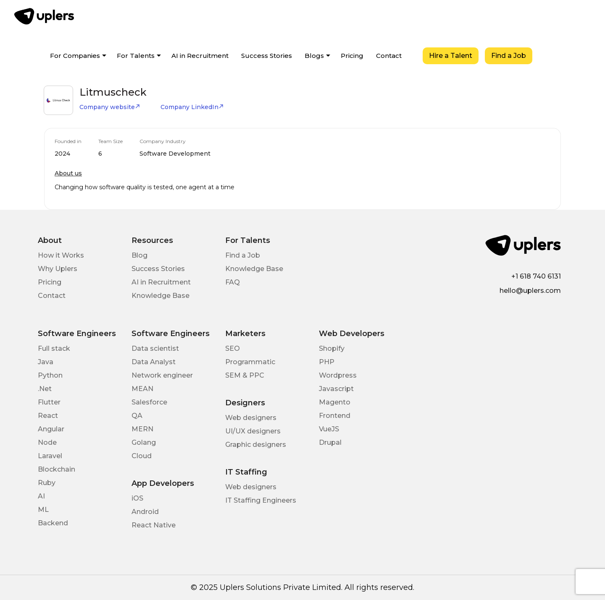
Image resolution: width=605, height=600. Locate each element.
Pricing (352, 56)
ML (43, 510)
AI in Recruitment (200, 56)
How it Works (61, 255)
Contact (389, 56)
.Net (45, 389)
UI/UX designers (253, 431)
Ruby (46, 483)
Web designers (250, 418)
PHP (326, 362)
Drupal (330, 442)
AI (41, 496)
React (48, 416)
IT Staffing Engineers (260, 500)
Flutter (49, 402)
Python (50, 375)
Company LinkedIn (192, 107)
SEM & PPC (244, 375)
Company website (109, 107)
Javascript (336, 389)
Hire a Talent (450, 56)
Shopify (332, 348)
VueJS (329, 429)
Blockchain (56, 469)
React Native (154, 525)
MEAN (142, 389)
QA (137, 416)
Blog (139, 255)
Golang (144, 442)
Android (145, 512)
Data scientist (155, 348)
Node (47, 442)
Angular (51, 429)
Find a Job (508, 56)
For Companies (75, 56)
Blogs (314, 56)
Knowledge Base (160, 296)
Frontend (334, 416)
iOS (137, 498)
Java (45, 362)
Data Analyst (154, 362)
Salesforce (149, 402)
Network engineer (162, 375)
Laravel (50, 456)
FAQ (232, 282)
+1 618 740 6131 (536, 276)
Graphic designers (255, 445)
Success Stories (266, 56)
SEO (232, 348)
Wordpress (338, 375)
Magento (334, 402)
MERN (142, 429)
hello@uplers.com (530, 291)
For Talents (136, 56)
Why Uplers (57, 269)
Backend (53, 523)
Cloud (142, 456)
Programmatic (250, 362)
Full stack (54, 348)
